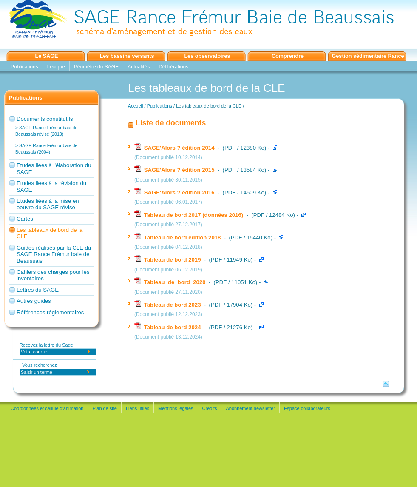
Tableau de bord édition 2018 (178, 237)
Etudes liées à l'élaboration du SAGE (54, 168)
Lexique (56, 67)
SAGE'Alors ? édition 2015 (175, 170)
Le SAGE (46, 56)
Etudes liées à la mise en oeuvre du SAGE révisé (48, 204)
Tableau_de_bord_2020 (170, 282)
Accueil (135, 105)
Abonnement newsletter (250, 408)
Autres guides (34, 301)
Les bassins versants (127, 56)
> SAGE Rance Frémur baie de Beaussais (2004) (46, 148)
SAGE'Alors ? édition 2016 (175, 192)
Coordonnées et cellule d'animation (47, 408)
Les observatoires (207, 56)
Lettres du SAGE (38, 290)
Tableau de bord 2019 (168, 259)
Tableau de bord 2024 (168, 327)
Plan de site (105, 408)
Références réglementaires (50, 312)
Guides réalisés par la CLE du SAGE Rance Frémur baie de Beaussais (54, 254)
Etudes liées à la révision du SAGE (51, 186)
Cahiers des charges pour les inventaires (53, 275)
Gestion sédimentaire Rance (368, 56)
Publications (24, 67)
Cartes (25, 219)
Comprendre (288, 56)
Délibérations (173, 67)
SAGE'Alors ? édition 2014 (175, 148)
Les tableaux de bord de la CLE (49, 233)
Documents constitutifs (45, 119)
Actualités (139, 67)
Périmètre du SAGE (96, 67)
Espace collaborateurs (307, 408)
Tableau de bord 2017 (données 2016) (189, 215)
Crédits (209, 408)
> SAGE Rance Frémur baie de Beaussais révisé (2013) (46, 131)
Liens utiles (137, 408)
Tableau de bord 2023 (168, 305)
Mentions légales (175, 408)
